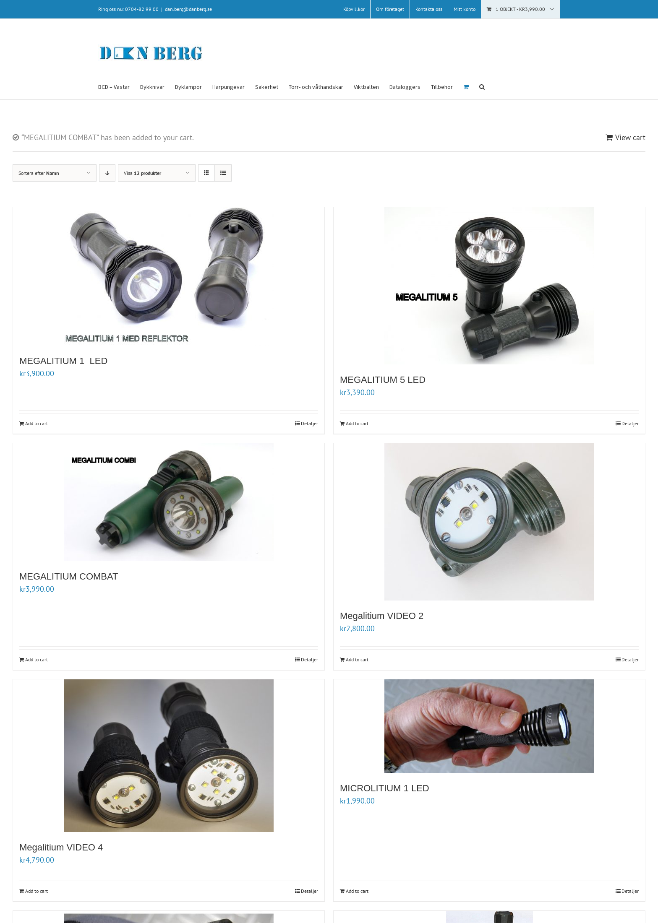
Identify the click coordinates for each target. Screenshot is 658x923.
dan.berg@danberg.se (188, 9)
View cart (630, 137)
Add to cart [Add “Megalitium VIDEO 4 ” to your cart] (36, 891)
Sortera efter (38, 173)
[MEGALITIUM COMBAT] (168, 502)
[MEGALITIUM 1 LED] (168, 276)
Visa (142, 173)
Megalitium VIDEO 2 (381, 616)
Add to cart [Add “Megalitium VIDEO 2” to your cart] (357, 659)
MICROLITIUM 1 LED (384, 788)
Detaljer (309, 423)
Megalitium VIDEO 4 (62, 847)
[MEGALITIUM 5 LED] (489, 285)
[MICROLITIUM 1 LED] (489, 726)
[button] (482, 86)
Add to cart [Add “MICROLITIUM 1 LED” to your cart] (357, 891)
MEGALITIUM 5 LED (383, 379)
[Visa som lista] (223, 173)
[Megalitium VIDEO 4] (168, 755)
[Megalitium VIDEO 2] (489, 522)
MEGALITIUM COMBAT (68, 576)
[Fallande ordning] (107, 173)
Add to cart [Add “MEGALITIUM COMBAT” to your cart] (36, 659)
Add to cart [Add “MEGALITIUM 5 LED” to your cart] (357, 423)
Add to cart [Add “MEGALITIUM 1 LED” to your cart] (36, 423)
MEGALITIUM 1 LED (63, 361)
